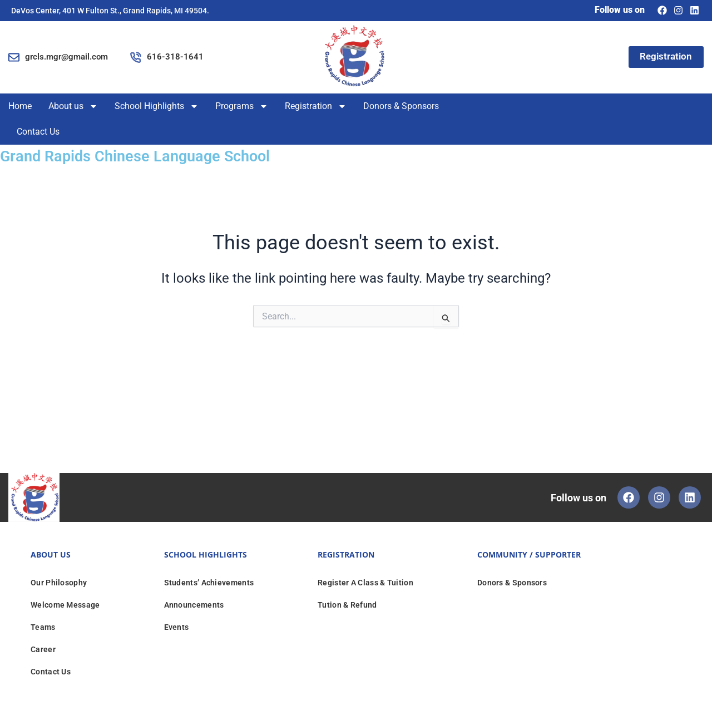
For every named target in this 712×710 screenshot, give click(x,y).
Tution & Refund (347, 604)
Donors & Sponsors (401, 106)
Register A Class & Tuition (365, 582)
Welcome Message (65, 604)
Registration (316, 106)
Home (20, 106)
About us (73, 106)
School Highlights (157, 106)
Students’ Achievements (209, 582)
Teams (43, 626)
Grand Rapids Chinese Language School (148, 155)
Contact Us (38, 131)
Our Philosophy (59, 582)
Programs (241, 106)
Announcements (194, 604)
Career (43, 648)
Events (176, 626)
